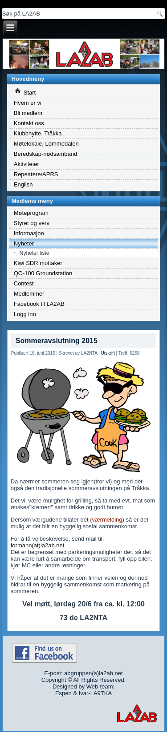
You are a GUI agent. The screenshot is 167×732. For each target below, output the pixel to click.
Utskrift (108, 353)
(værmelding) (107, 519)
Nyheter (24, 243)
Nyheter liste (34, 253)
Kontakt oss (29, 123)
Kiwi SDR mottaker (38, 263)
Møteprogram (31, 213)
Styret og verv (31, 223)
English (23, 184)
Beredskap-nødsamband (45, 153)
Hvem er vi (27, 102)
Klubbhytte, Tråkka (38, 133)
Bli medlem (28, 113)
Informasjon (29, 233)
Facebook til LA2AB (39, 304)
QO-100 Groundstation (43, 273)
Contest (24, 283)
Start (25, 92)
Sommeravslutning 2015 (57, 340)
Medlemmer (29, 293)
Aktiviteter (26, 164)
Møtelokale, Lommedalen (46, 143)
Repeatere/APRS (36, 174)
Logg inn (25, 314)
